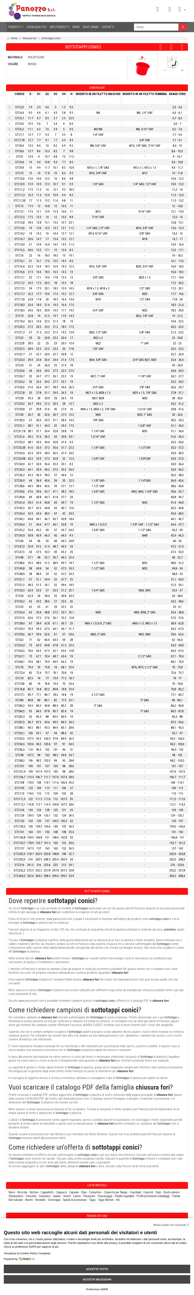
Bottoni (34, 1192)
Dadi (158, 1192)
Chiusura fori (29, 38)
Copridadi (135, 1192)
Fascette (31, 1196)
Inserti (67, 1196)
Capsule (74, 1192)
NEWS (76, 27)
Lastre (77, 1196)
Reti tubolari (16, 1200)
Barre (12, 1192)
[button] (181, 9)
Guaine (57, 1196)
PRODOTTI (14, 27)
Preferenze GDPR (97, 1289)
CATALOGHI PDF (37, 27)
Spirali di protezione (75, 1200)
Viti (118, 1200)
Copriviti (148, 1192)
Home (14, 38)
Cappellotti (47, 1192)
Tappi (92, 1200)
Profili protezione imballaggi (153, 1196)
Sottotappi (54, 1200)
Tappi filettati (105, 1200)
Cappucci (61, 1192)
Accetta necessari (97, 1279)
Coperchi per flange (115, 1192)
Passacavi (89, 1196)
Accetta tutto (97, 1269)
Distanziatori (16, 1196)
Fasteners (45, 1196)
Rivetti (29, 1200)
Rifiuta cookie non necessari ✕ (171, 1224)
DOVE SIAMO (91, 27)
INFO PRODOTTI (59, 27)
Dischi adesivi (171, 1192)
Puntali (176, 1196)
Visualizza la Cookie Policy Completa (27, 1253)
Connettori (95, 1192)
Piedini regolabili (124, 1196)
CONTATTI (108, 27)
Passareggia (105, 1196)
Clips (84, 1192)
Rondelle (40, 1200)
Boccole (22, 1192)
